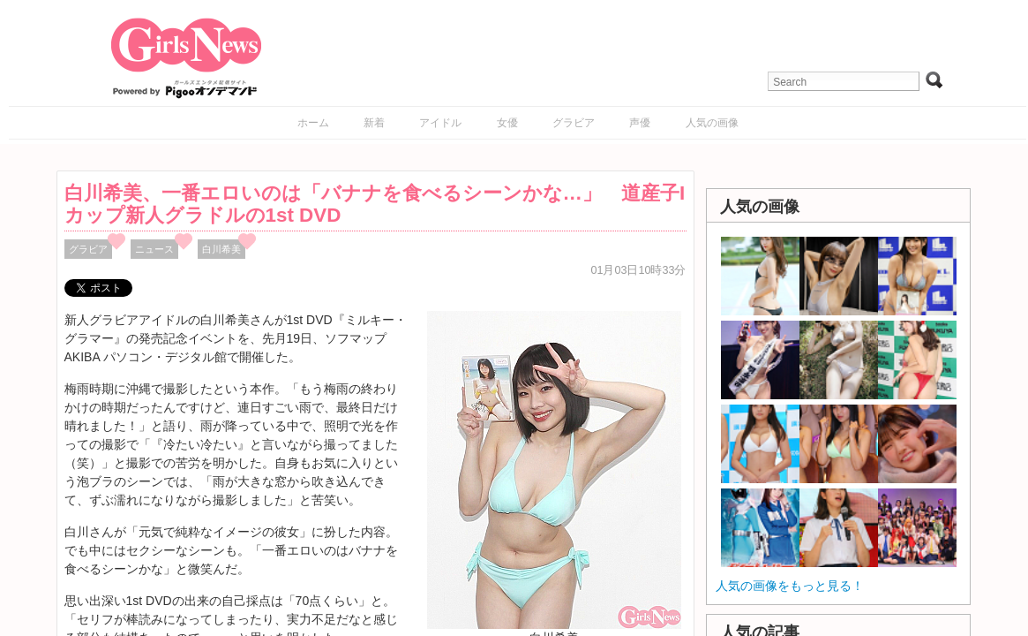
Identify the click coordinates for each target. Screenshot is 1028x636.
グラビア (573, 123)
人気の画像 (712, 123)
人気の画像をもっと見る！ (790, 586)
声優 (639, 123)
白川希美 (221, 249)
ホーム (313, 123)
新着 (374, 123)
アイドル (440, 123)
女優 (507, 123)
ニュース (154, 249)
